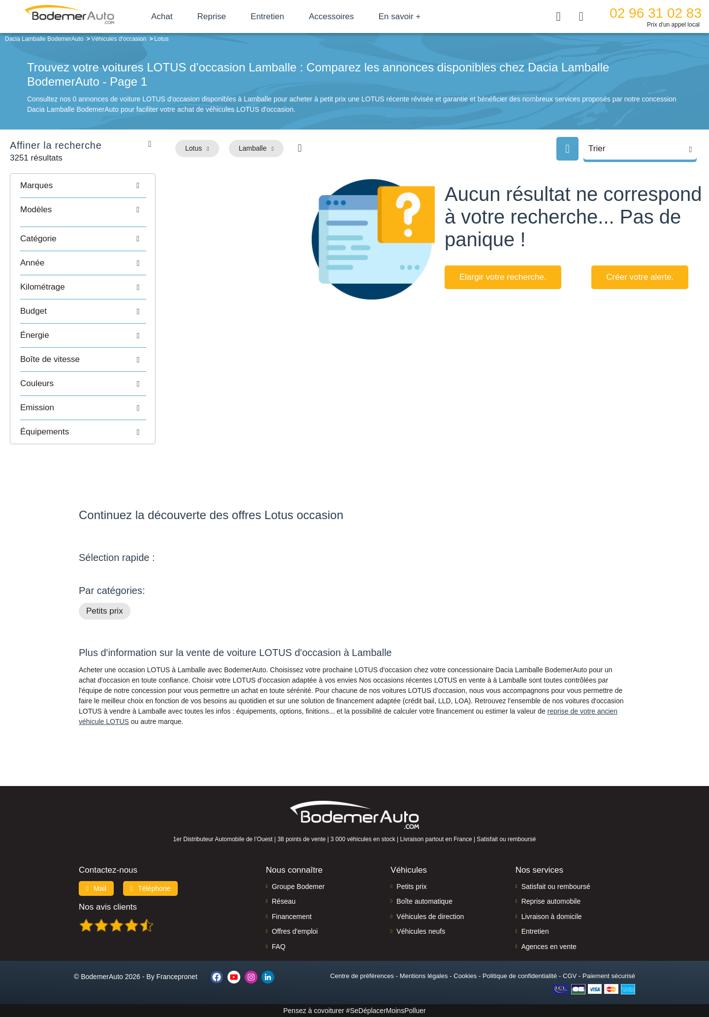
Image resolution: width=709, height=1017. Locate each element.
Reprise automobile (551, 901)
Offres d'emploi (295, 931)
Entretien (267, 16)
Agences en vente (549, 947)
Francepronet (177, 977)
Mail (96, 888)
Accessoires (331, 16)
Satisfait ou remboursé (555, 886)
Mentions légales (424, 976)
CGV (570, 976)
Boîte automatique (424, 901)
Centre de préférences (362, 976)
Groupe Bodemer (298, 886)
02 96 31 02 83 (656, 13)
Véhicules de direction (430, 916)
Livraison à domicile (551, 916)
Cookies (465, 976)
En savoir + (400, 16)
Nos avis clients (108, 907)
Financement (292, 916)
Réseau (283, 901)
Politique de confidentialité (520, 976)
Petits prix (104, 611)
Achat (161, 16)
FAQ (279, 947)
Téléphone (150, 888)
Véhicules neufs (420, 931)
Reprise (211, 16)
